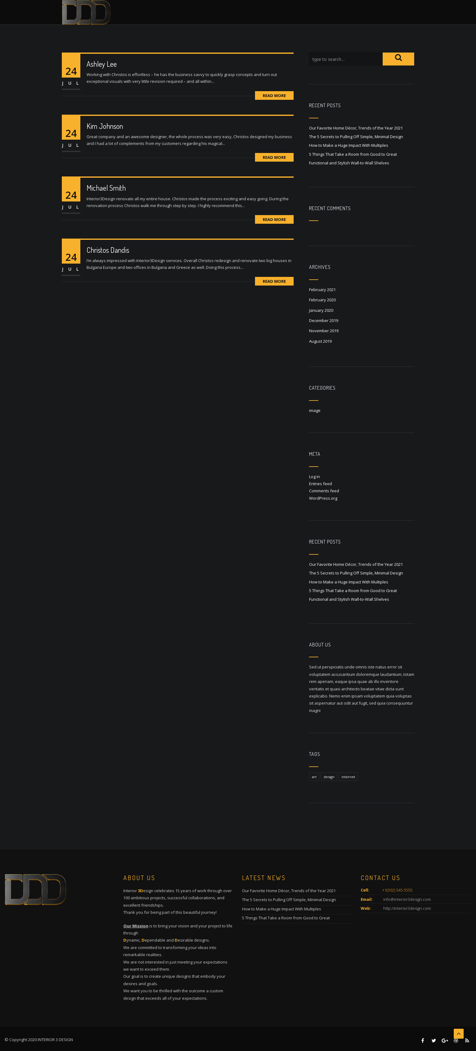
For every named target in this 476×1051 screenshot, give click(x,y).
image (315, 410)
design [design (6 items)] (329, 776)
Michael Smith (106, 188)
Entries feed (320, 483)
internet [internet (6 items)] (348, 776)
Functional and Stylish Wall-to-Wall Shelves (349, 163)
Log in (314, 476)
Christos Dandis (108, 250)
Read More (274, 95)
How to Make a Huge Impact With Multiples (348, 145)
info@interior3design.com (406, 899)
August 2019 (320, 341)
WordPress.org (323, 498)
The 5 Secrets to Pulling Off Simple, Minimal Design (356, 136)
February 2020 (322, 300)
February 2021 (322, 289)
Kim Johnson (105, 126)
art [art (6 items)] (314, 776)
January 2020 (321, 310)
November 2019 (323, 330)
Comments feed (324, 491)
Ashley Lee (102, 64)
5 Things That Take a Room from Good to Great (353, 154)
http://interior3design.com (406, 908)
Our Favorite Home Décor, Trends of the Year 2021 (356, 128)
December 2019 (323, 320)
